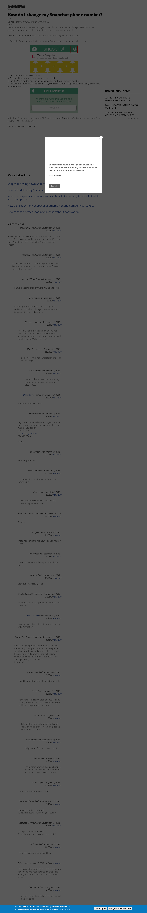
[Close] (101, 137)
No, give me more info (120, 908)
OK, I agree (100, 908)
